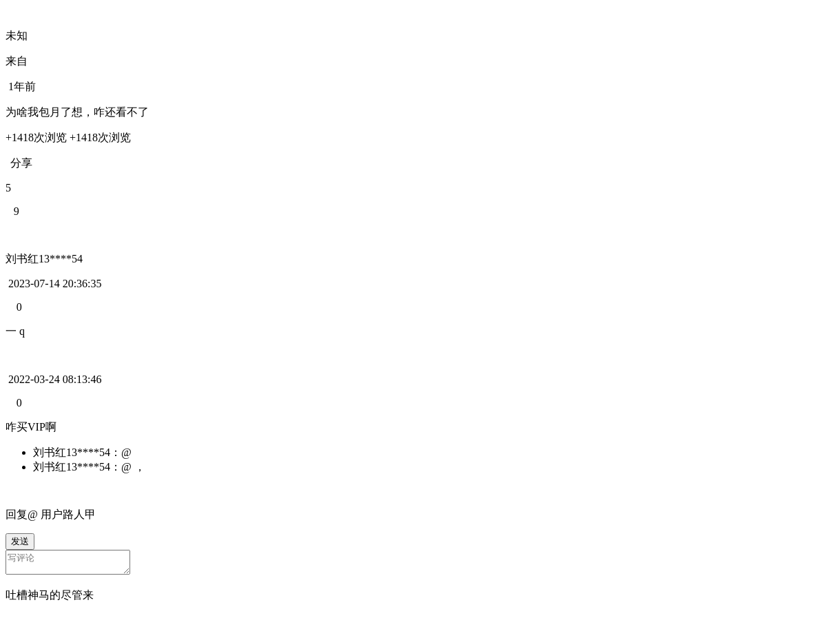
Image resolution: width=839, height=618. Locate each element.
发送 (20, 541)
